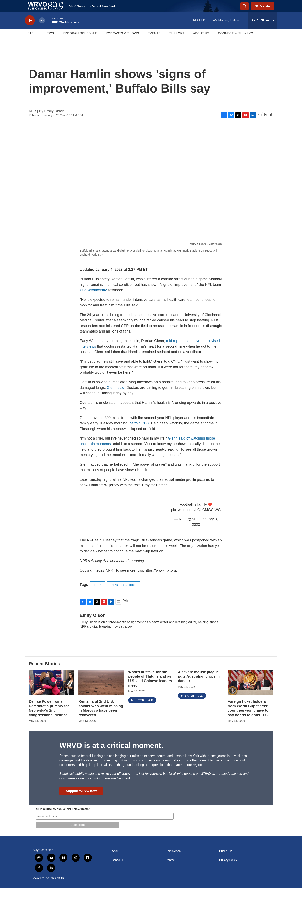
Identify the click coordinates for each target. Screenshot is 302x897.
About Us (201, 42)
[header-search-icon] (246, 11)
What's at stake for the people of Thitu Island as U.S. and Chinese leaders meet (150, 688)
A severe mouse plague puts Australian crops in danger (199, 685)
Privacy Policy (228, 869)
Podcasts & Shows (122, 42)
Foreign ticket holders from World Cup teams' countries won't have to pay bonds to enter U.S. (248, 717)
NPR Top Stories (123, 594)
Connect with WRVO (235, 42)
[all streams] (262, 29)
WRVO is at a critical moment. (111, 754)
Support (176, 42)
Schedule (118, 869)
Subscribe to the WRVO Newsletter (63, 818)
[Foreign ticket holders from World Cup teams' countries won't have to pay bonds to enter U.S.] (250, 692)
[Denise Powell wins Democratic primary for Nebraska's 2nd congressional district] (51, 692)
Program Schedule (80, 42)
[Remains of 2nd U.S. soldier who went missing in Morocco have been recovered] (101, 692)
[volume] (42, 29)
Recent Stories (44, 672)
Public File (226, 860)
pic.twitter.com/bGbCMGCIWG (196, 519)
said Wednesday (93, 299)
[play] (29, 29)
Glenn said (115, 397)
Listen (30, 42)
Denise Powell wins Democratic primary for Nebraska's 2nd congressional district (49, 717)
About (115, 860)
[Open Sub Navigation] (39, 42)
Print (268, 123)
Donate (267, 11)
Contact (170, 869)
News (49, 42)
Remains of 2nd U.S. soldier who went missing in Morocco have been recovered (100, 717)
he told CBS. (139, 432)
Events (154, 42)
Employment (173, 860)
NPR (97, 594)
